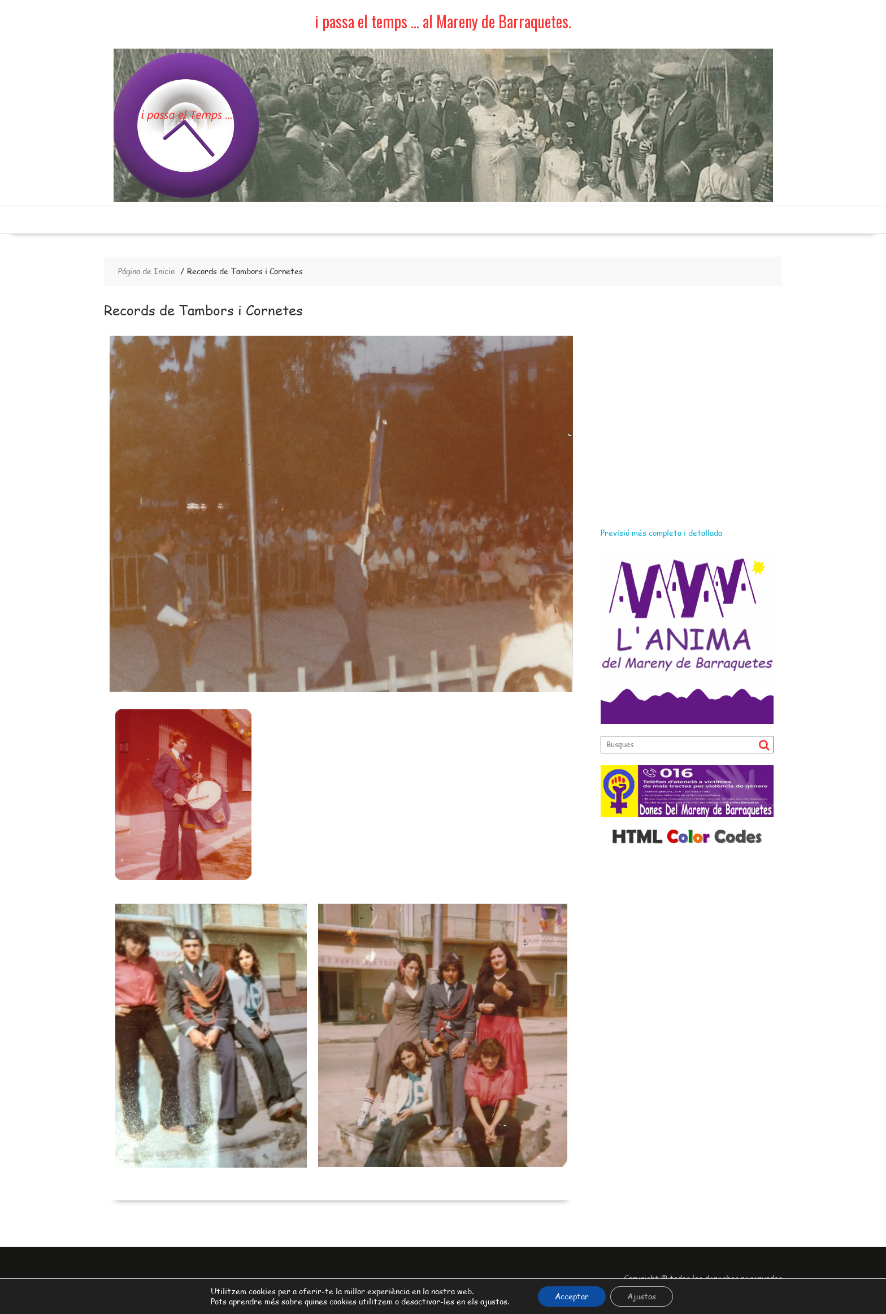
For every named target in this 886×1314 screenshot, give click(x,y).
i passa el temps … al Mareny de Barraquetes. (443, 21)
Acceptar (572, 1296)
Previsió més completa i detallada (661, 532)
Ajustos (641, 1296)
